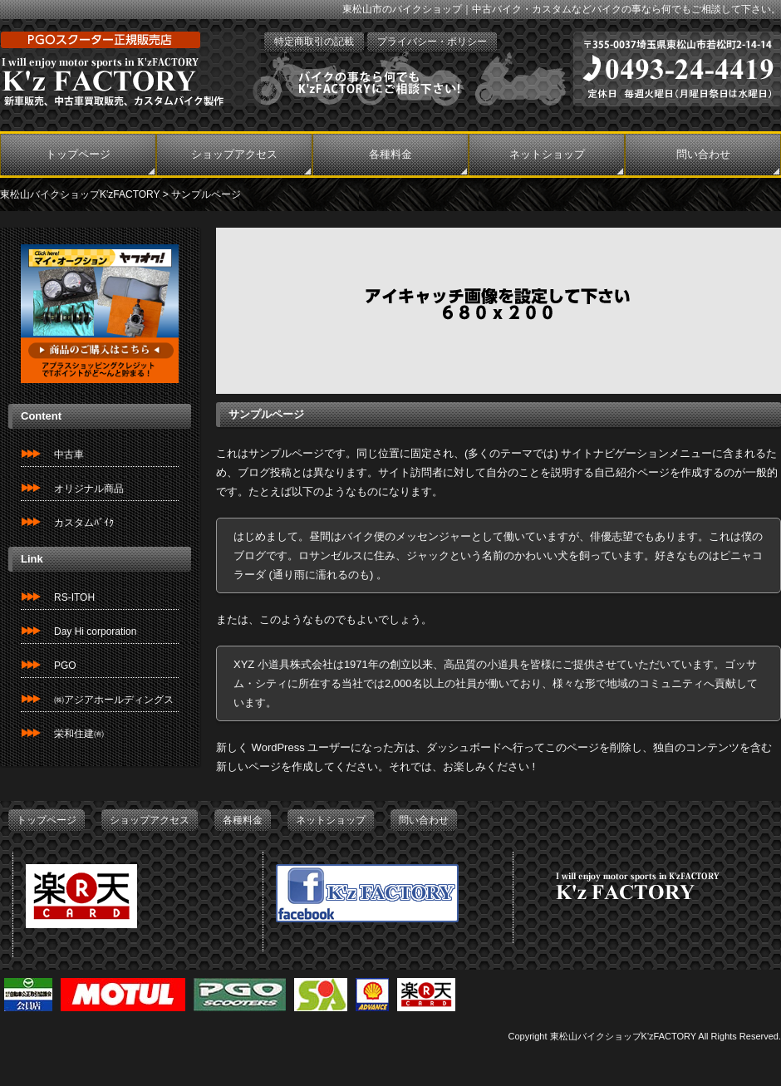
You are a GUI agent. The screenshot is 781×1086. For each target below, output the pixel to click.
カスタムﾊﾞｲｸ (84, 522)
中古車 (69, 454)
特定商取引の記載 (314, 41)
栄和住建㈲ (79, 734)
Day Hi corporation (95, 631)
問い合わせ (703, 154)
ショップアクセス (234, 154)
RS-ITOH (74, 597)
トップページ (78, 154)
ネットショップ (547, 154)
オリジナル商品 (89, 488)
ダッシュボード (464, 747)
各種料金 (390, 154)
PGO (65, 665)
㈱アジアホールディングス (114, 699)
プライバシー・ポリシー (432, 41)
